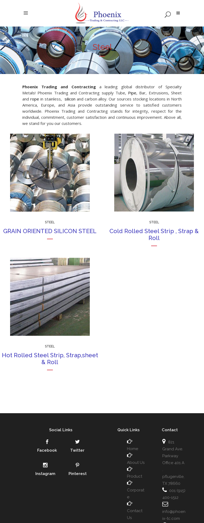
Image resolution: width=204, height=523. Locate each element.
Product (134, 476)
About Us (135, 462)
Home (132, 448)
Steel (50, 222)
